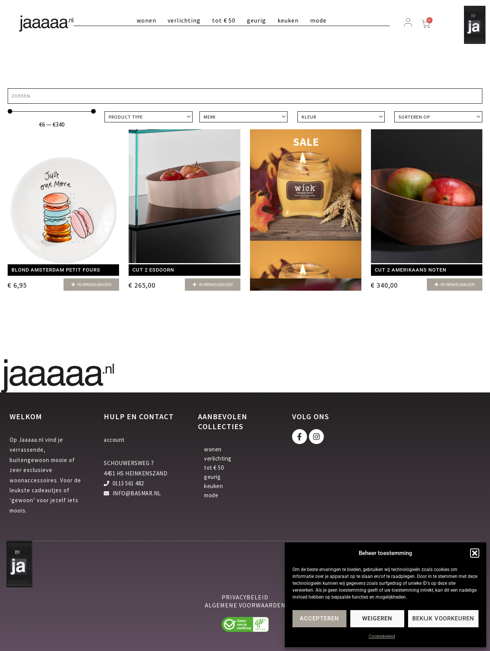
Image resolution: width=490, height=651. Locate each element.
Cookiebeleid (382, 636)
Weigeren (377, 618)
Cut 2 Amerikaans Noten (410, 270)
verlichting (184, 20)
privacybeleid (245, 597)
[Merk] (243, 116)
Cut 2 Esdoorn (153, 270)
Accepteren (319, 618)
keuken (288, 20)
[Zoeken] (245, 96)
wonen (146, 20)
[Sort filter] (438, 116)
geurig (256, 20)
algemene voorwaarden (245, 605)
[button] (475, 553)
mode (318, 20)
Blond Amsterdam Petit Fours (55, 270)
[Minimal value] (52, 111)
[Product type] (149, 116)
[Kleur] (341, 116)
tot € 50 (223, 20)
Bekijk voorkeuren (443, 618)
